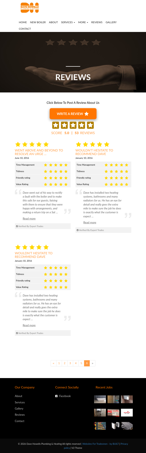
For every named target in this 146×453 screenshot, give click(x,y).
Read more (29, 218)
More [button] (83, 22)
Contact (25, 28)
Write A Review (73, 114)
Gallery (111, 22)
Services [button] (68, 22)
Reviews (97, 22)
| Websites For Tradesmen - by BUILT (100, 443)
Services (20, 402)
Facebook (63, 396)
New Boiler (38, 22)
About (53, 22)
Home (23, 22)
